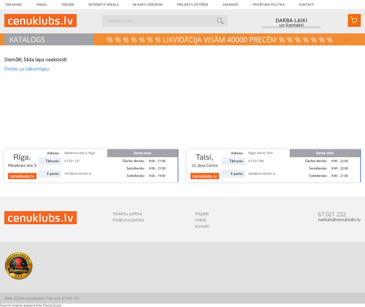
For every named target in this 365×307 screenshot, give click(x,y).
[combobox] (165, 21)
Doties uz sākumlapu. (27, 69)
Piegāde (68, 5)
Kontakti (306, 5)
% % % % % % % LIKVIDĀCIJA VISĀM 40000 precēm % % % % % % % (220, 39)
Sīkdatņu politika (127, 213)
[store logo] (40, 20)
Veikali (41, 5)
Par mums (14, 5)
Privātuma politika (269, 5)
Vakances (230, 5)
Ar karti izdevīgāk (148, 5)
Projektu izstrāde (192, 5)
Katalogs (27, 39)
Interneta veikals (103, 5)
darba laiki (291, 20)
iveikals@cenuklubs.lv (339, 219)
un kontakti (291, 25)
